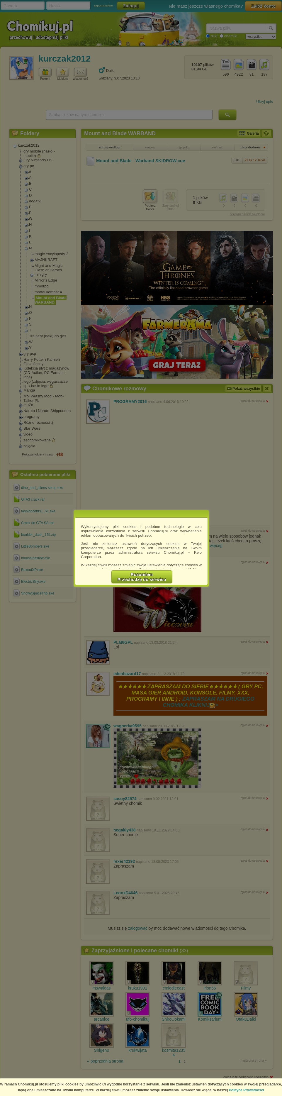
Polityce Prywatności (246, 1090)
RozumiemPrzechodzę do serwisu (142, 577)
